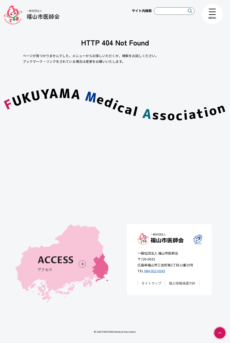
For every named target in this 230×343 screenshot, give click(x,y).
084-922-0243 (154, 271)
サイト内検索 (142, 10)
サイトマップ (151, 283)
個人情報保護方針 (182, 283)
